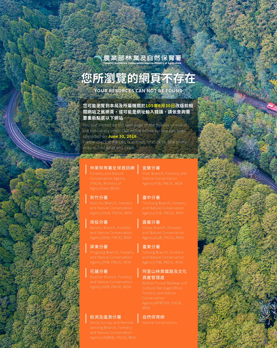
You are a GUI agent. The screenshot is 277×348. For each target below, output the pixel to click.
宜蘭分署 (165, 175)
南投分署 (113, 229)
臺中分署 (165, 204)
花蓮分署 (113, 278)
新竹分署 (113, 204)
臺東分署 (165, 253)
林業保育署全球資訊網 (113, 178)
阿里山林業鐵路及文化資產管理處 (165, 289)
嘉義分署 (165, 229)
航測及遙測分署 (113, 327)
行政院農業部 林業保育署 (137, 59)
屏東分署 (113, 253)
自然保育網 (165, 319)
